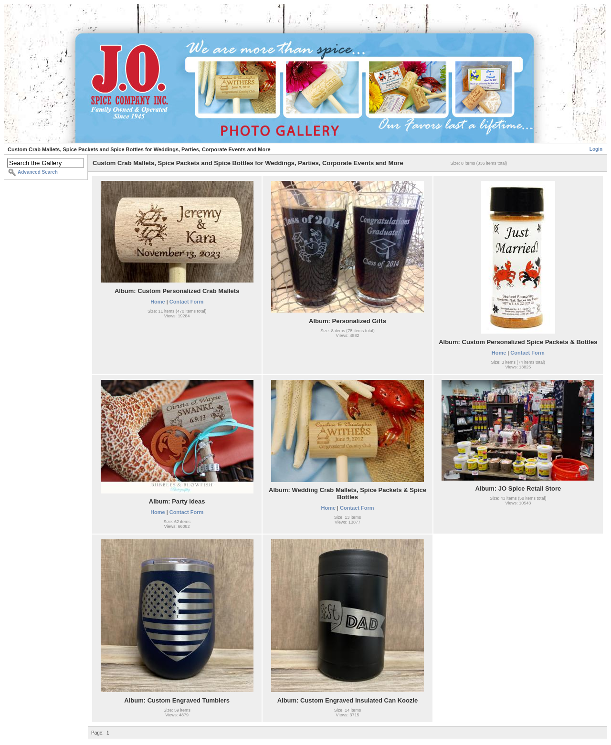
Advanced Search (38, 172)
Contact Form (186, 301)
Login (596, 149)
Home (157, 301)
